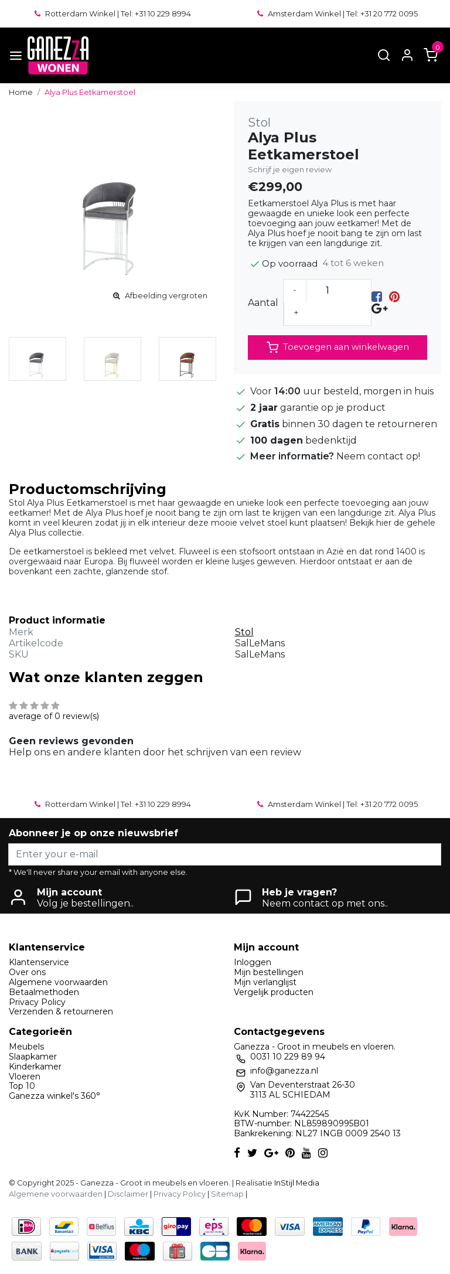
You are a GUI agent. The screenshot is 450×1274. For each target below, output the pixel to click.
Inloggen (252, 962)
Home (21, 92)
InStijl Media (295, 1182)
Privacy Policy (37, 1002)
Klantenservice (39, 962)
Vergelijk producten (273, 992)
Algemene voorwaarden (58, 982)
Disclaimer (128, 1194)
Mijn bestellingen (269, 972)
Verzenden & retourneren (61, 1011)
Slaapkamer (33, 1056)
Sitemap (227, 1194)
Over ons (27, 972)
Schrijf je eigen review (290, 169)
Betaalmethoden (44, 992)
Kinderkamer (35, 1066)
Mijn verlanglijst (265, 982)
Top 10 (22, 1086)
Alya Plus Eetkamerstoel (90, 92)
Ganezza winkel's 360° (54, 1096)
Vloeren (24, 1076)
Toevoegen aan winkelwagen (338, 347)
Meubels (26, 1046)
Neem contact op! (378, 456)
